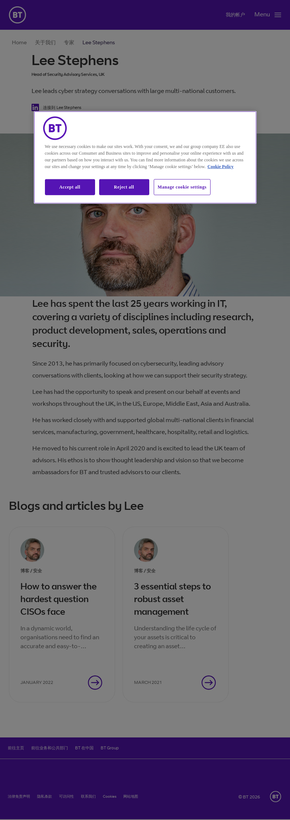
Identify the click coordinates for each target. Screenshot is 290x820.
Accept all (70, 186)
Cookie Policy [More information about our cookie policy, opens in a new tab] (221, 166)
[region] (145, 157)
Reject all (124, 186)
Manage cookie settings (182, 186)
